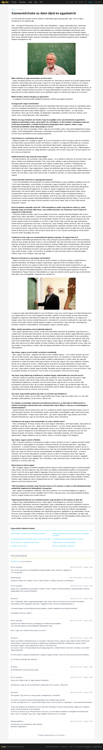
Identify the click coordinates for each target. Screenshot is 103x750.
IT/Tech (13, 2)
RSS (76, 2)
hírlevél (81, 2)
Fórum (71, 746)
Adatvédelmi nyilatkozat (52, 746)
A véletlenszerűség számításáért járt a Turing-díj (68, 539)
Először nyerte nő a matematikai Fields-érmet (25, 542)
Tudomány (22, 2)
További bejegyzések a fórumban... (51, 735)
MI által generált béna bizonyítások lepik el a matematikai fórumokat (71, 534)
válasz (86, 567)
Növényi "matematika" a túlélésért (63, 546)
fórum (71, 2)
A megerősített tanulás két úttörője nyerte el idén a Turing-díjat (30, 539)
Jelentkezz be (15, 561)
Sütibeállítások (97, 746)
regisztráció (98, 2)
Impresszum (64, 746)
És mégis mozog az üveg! (19, 546)
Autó (35, 2)
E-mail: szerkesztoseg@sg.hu (83, 746)
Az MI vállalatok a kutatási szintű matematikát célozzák (28, 533)
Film (41, 2)
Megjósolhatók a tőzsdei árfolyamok (64, 542)
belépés (90, 2)
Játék (30, 2)
